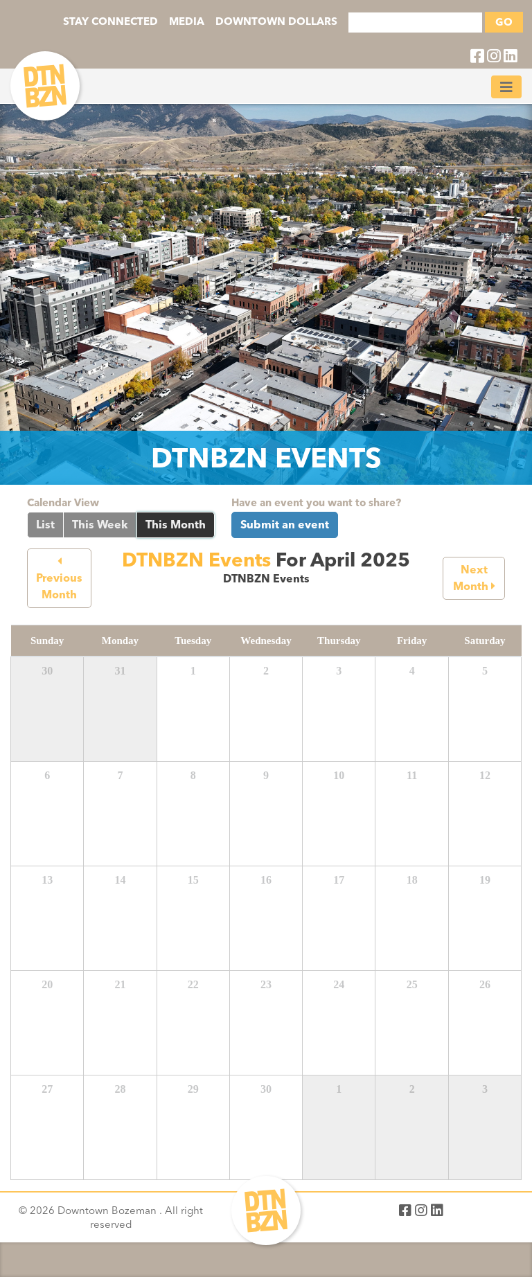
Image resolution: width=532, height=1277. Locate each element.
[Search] (415, 22)
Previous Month (59, 578)
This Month (175, 524)
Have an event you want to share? (316, 503)
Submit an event (284, 524)
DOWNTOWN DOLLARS (276, 21)
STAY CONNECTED (110, 21)
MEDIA (186, 21)
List (45, 524)
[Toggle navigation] (506, 86)
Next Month (474, 578)
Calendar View (63, 503)
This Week (100, 524)
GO (504, 22)
